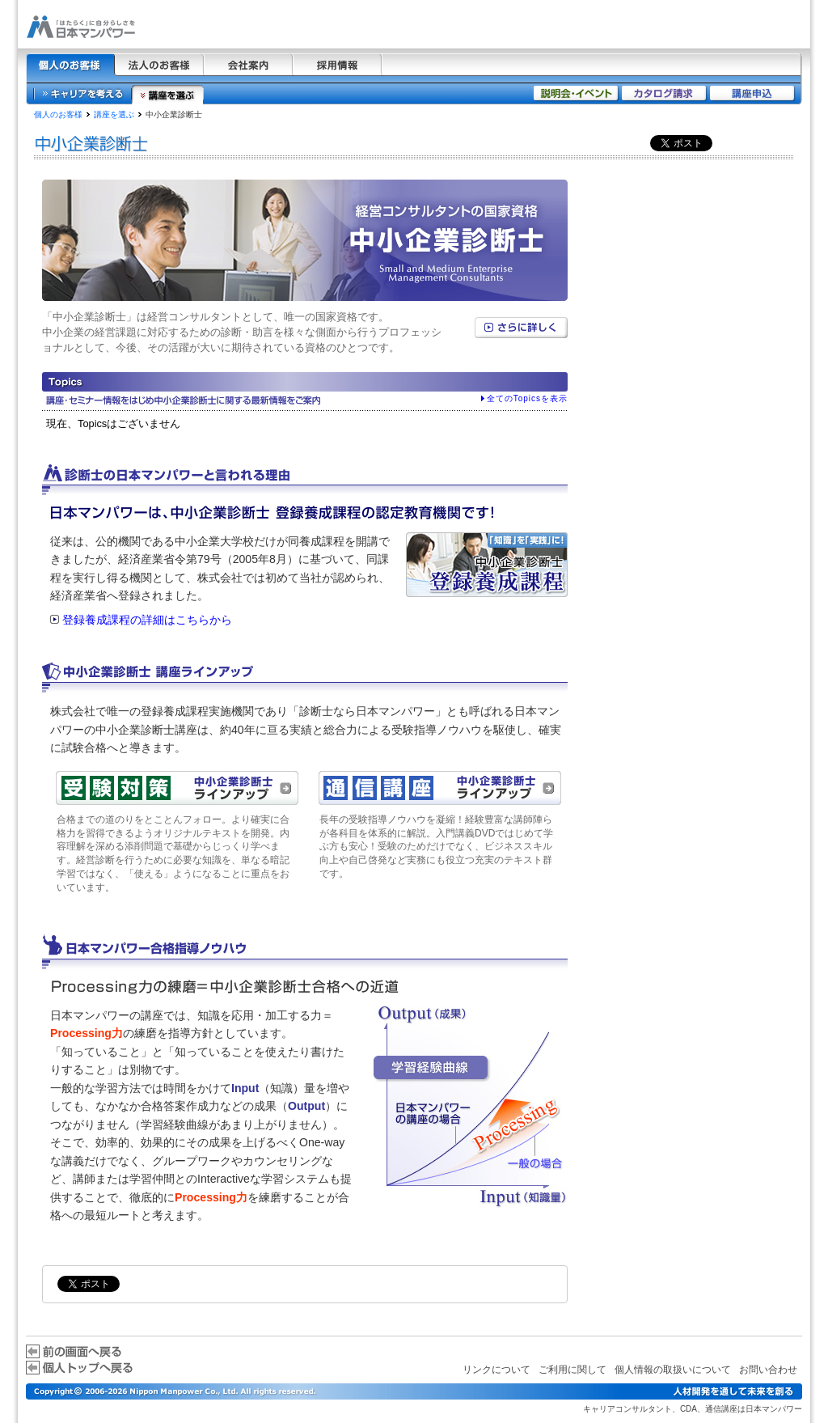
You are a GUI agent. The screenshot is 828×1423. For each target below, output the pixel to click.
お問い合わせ (768, 1369)
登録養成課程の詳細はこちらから (147, 619)
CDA (688, 1408)
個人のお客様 (58, 114)
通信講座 (721, 1408)
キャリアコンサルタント (627, 1408)
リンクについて (496, 1369)
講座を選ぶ (114, 114)
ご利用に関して (572, 1369)
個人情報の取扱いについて (673, 1369)
